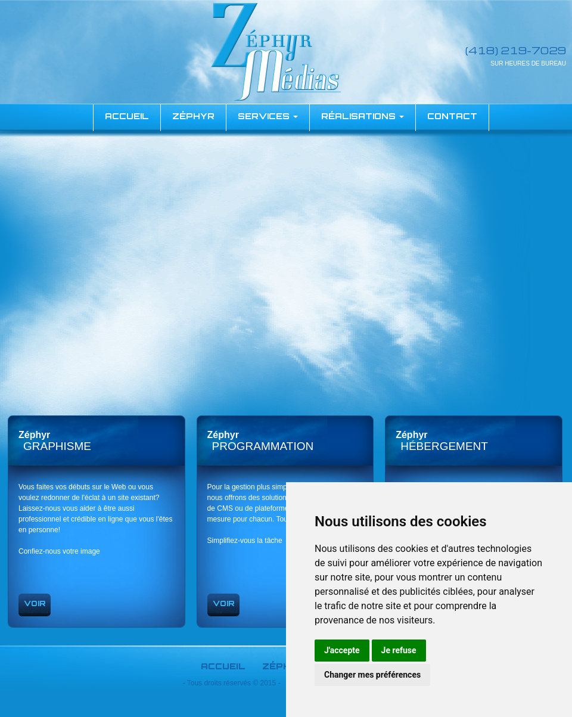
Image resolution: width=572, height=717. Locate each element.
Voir (34, 603)
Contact (452, 116)
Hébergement (444, 446)
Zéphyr (193, 116)
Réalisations (362, 116)
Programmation (263, 446)
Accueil (223, 666)
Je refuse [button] (398, 650)
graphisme (57, 446)
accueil (127, 116)
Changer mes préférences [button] (372, 674)
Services (268, 116)
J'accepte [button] (342, 650)
